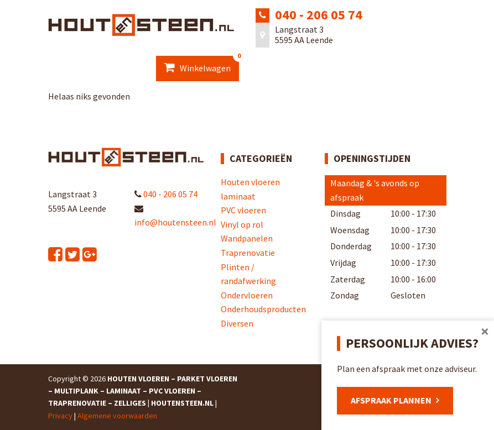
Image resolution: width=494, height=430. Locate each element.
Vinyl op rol (242, 224)
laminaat (238, 196)
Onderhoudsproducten (263, 308)
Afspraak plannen (391, 400)
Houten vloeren (250, 181)
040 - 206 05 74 (318, 14)
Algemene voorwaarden (117, 416)
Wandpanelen (247, 238)
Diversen (237, 323)
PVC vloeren (243, 210)
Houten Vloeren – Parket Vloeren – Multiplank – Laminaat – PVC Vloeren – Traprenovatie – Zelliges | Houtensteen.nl (142, 391)
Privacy (60, 416)
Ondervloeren (247, 295)
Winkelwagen (201, 65)
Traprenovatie (248, 252)
